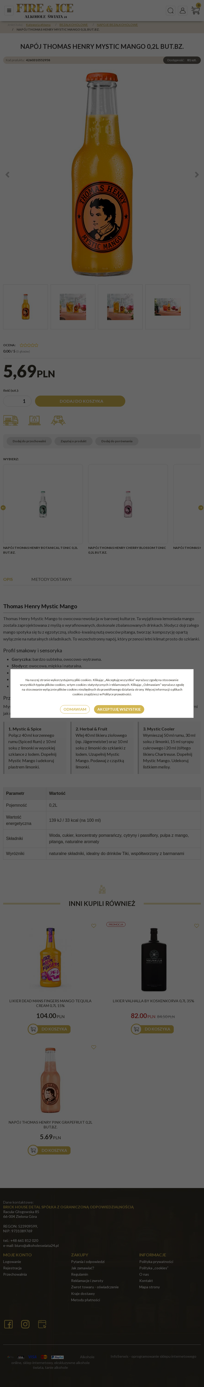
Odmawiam (74, 709)
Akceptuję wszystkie (119, 709)
